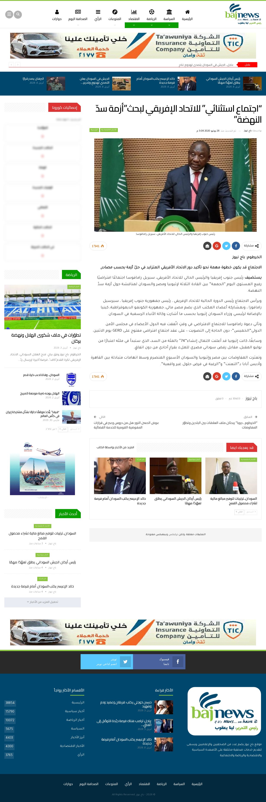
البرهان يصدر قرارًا (33, 78)
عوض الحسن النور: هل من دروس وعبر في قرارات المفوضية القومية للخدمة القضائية (126, 425)
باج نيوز (140, 794)
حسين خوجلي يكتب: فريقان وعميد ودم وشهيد (126, 704)
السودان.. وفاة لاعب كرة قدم (41, 375)
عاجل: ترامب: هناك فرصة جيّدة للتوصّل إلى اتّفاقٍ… (124, 723)
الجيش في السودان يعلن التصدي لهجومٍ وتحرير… (94, 80)
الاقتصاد (134, 15)
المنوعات (114, 15)
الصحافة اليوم (76, 15)
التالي (239, 512)
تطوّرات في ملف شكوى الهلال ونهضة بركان (46, 338)
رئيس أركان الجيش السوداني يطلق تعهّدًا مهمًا (223, 80)
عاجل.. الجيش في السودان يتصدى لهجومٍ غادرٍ (206, 64)
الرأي (97, 15)
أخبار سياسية (194, 460)
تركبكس (173, 534)
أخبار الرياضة (74, 287)
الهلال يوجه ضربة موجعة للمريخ (39, 393)
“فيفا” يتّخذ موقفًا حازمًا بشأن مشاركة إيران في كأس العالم (32, 414)
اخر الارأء (140, 460)
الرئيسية (189, 15)
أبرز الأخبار (77, 737)
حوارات (54, 15)
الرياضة (152, 15)
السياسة (171, 15)
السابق (251, 512)
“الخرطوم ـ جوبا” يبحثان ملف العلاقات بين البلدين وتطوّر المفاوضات (220, 425)
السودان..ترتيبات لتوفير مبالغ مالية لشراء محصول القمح (42, 535)
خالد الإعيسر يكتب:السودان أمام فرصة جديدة (155, 80)
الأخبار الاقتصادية (109, 130)
